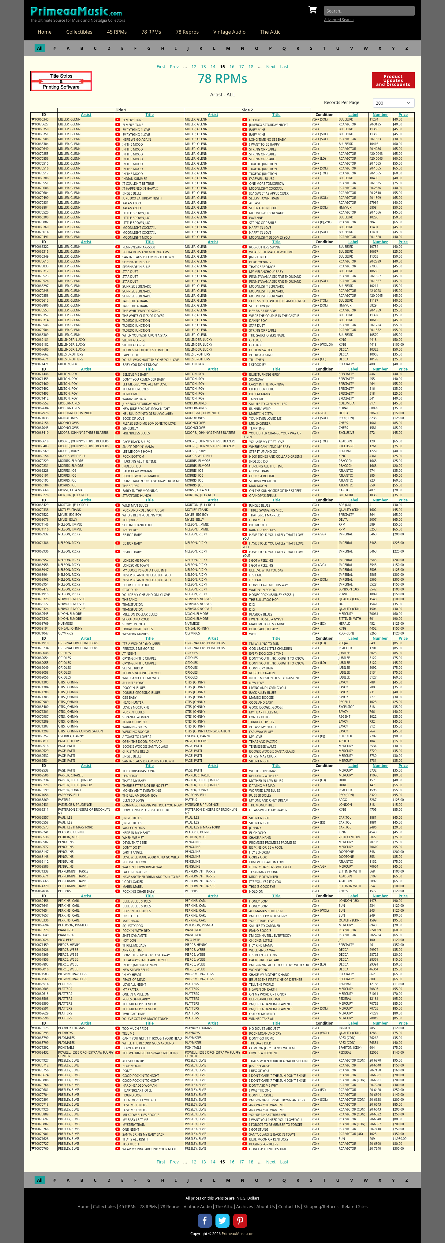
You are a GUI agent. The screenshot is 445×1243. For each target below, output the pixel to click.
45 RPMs (117, 31)
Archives (244, 1206)
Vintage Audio (229, 31)
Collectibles (79, 31)
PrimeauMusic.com (238, 1233)
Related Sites (355, 1206)
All (40, 48)
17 (241, 66)
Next (271, 66)
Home (45, 31)
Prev (174, 66)
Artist (86, 114)
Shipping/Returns (320, 1206)
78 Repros (187, 31)
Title (150, 114)
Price (403, 114)
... (185, 66)
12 (194, 66)
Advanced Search (338, 19)
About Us (265, 1206)
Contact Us (289, 1206)
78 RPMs (151, 31)
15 (222, 66)
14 (213, 66)
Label (353, 114)
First (161, 66)
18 (251, 66)
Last (284, 66)
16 (232, 66)
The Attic (270, 31)
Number (380, 114)
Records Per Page (341, 102)
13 (203, 66)
